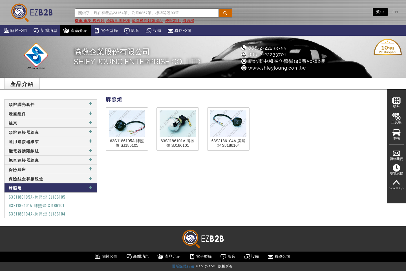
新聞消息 (45, 31)
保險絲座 (51, 169)
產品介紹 (75, 31)
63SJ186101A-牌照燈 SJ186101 (37, 205)
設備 (153, 31)
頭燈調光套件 (51, 104)
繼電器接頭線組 (51, 151)
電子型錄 (106, 31)
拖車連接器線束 (51, 160)
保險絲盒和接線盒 (51, 178)
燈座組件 (51, 113)
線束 (51, 123)
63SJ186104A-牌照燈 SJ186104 (37, 214)
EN (395, 12)
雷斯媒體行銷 (183, 266)
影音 (132, 31)
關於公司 (15, 31)
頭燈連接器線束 (51, 132)
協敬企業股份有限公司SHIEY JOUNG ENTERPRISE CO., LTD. (138, 56)
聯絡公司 (179, 31)
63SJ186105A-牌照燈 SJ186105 (37, 197)
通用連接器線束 (51, 141)
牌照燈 (51, 188)
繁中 (380, 12)
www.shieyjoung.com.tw (273, 68)
